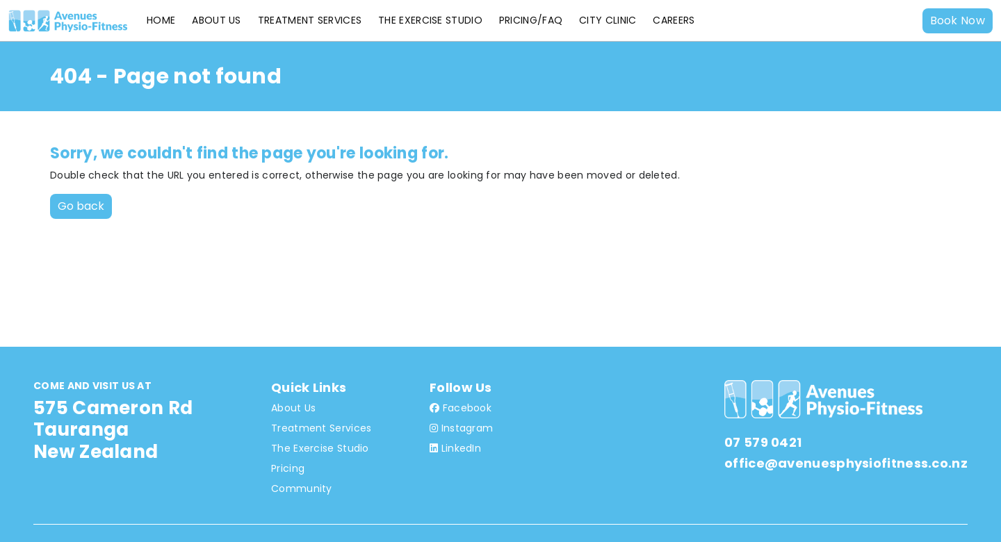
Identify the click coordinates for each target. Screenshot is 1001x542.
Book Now (957, 20)
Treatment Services (309, 20)
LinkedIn (455, 448)
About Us (216, 20)
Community (301, 488)
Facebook (460, 408)
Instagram (461, 428)
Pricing (287, 468)
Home (161, 20)
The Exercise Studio (430, 20)
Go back (81, 206)
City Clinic (607, 20)
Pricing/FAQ (530, 20)
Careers (673, 20)
